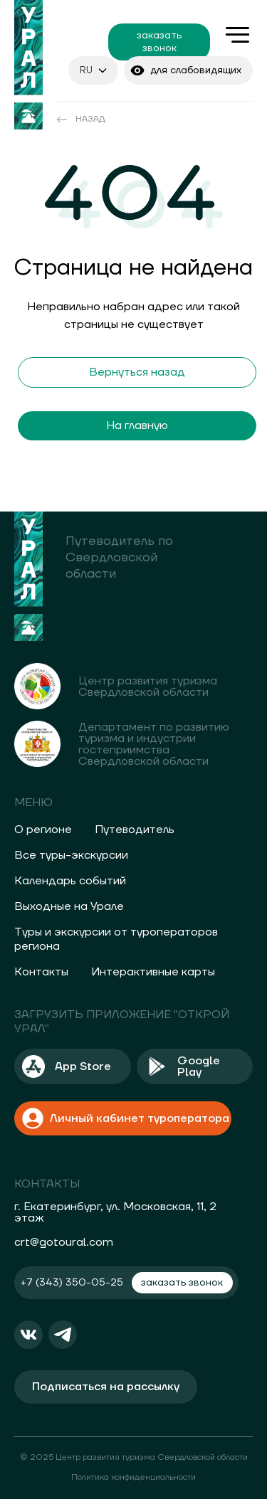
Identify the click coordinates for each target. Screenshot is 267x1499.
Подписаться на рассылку (105, 1386)
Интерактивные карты (153, 972)
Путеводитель (134, 829)
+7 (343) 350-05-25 (72, 1283)
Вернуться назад (137, 372)
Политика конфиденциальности (133, 1477)
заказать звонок (159, 42)
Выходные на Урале (69, 906)
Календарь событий (70, 881)
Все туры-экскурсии (71, 855)
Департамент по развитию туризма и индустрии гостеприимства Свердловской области (153, 744)
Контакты (41, 972)
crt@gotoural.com (63, 1242)
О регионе (43, 829)
